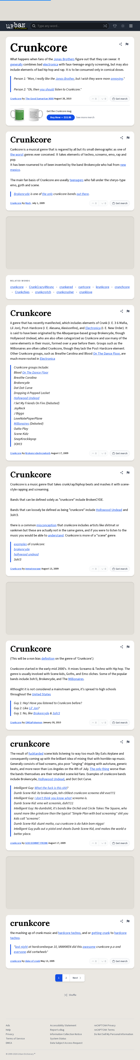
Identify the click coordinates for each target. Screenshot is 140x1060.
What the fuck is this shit (51, 788)
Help (8, 1030)
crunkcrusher (65, 292)
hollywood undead (26, 554)
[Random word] (105, 26)
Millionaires (21, 423)
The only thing (99, 769)
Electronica (93, 328)
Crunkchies (22, 292)
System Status (58, 1038)
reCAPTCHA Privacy (105, 1025)
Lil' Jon (33, 708)
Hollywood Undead (26, 398)
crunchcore (122, 287)
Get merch (119, 99)
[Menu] (131, 26)
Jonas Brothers (64, 59)
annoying (117, 78)
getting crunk (101, 933)
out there (83, 194)
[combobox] (69, 26)
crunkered (66, 287)
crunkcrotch (43, 292)
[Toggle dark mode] (123, 26)
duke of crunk (32, 961)
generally (16, 64)
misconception (46, 525)
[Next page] (77, 978)
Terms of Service (15, 1038)
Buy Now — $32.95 (60, 117)
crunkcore (17, 287)
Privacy (10, 1034)
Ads (8, 1025)
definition (48, 658)
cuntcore (84, 287)
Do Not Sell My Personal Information (113, 1034)
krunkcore (102, 287)
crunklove (85, 292)
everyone (20, 952)
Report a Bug (57, 1030)
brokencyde (22, 549)
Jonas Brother (65, 78)
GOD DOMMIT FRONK (36, 843)
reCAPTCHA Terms (104, 1030)
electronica (50, 64)
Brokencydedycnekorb (37, 453)
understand (56, 535)
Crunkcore (16, 99)
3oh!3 (56, 713)
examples (20, 544)
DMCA (9, 1043)
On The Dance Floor (106, 353)
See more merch (85, 117)
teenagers (76, 180)
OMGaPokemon (33, 722)
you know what (61, 798)
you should (47, 89)
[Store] (115, 26)
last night (21, 947)
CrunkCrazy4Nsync (41, 287)
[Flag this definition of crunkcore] (128, 742)
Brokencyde (22, 194)
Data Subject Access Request (66, 1043)
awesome (89, 947)
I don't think (42, 798)
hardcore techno (69, 933)
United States (41, 694)
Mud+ (28, 203)
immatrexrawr (33, 569)
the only (47, 194)
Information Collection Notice (66, 1034)
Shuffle (70, 995)
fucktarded (35, 753)
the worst (17, 154)
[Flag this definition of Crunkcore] (127, 44)
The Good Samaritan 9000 (39, 99)
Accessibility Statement (63, 1025)
